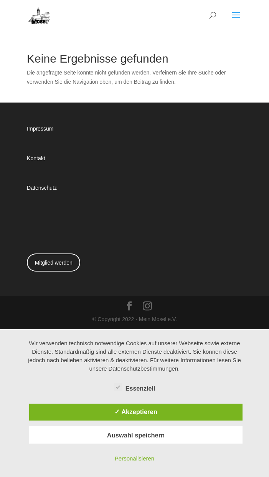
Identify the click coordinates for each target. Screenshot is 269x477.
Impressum (40, 128)
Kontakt (36, 158)
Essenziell (134, 387)
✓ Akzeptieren (135, 411)
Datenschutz (42, 187)
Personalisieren (134, 458)
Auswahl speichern (136, 435)
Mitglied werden (54, 262)
